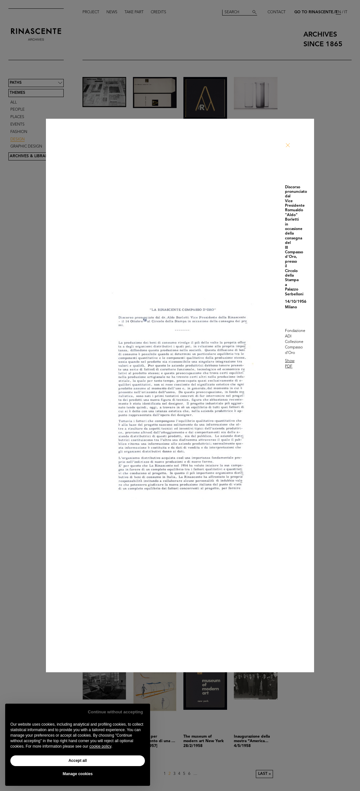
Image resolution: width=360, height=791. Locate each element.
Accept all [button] (78, 760)
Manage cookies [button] (78, 774)
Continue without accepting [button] (115, 711)
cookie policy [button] (100, 746)
